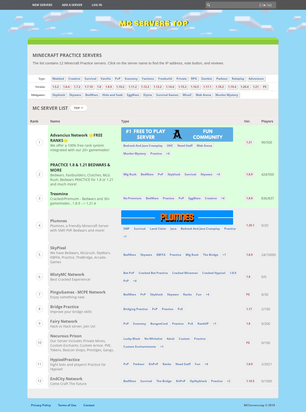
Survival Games (167, 95)
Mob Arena (203, 95)
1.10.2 (120, 87)
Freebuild (165, 79)
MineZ (187, 95)
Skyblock (58, 95)
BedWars (91, 95)
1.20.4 (244, 87)
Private (181, 79)
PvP (117, 79)
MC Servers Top (153, 23)
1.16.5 (195, 87)
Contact (88, 405)
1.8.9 (108, 87)
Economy (131, 79)
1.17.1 (207, 87)
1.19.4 (232, 87)
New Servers (42, 5)
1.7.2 (77, 87)
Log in (97, 5)
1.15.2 (182, 87)
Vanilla (106, 79)
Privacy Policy (41, 405)
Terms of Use (67, 405)
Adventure (256, 79)
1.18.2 (220, 87)
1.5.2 (55, 87)
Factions (148, 79)
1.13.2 (157, 87)
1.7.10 (89, 87)
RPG (194, 79)
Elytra (147, 95)
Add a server (72, 5)
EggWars (133, 95)
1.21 (256, 87)
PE (265, 87)
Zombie (206, 79)
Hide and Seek (112, 95)
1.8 (99, 87)
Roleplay (238, 79)
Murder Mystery (226, 95)
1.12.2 (145, 87)
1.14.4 (170, 87)
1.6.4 (66, 87)
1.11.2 (133, 87)
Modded (58, 79)
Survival (90, 79)
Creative (74, 79)
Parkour (222, 79)
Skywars (75, 95)
